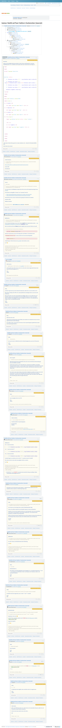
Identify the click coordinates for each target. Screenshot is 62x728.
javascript (18, 58)
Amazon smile (25, 429)
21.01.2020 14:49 (19, 682)
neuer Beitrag (13, 5)
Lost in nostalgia (9, 259)
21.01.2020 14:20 (17, 391)
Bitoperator (32, 618)
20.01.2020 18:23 (17, 215)
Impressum (18, 726)
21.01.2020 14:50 (17, 703)
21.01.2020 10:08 (12, 312)
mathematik (25, 533)
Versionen (13, 58)
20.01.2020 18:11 (15, 179)
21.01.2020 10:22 (14, 586)
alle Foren (8, 151)
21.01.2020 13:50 (15, 354)
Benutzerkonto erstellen (23, 151)
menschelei (18, 261)
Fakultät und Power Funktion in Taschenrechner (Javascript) (19, 57)
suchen (32, 5)
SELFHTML (4, 1)
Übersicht (18, 5)
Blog (17, 1)
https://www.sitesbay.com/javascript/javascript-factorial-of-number (18, 195)
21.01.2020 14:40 (15, 662)
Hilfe (35, 5)
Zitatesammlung (27, 5)
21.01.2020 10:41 (18, 641)
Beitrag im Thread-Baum (31, 151)
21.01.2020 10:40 (20, 607)
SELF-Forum (5, 57)
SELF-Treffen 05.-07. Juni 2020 (18, 204)
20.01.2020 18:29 (14, 261)
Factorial (6, 190)
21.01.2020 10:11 (15, 499)
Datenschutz (22, 726)
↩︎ (20, 473)
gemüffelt (19, 240)
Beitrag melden (5, 148)
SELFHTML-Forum (12, 151)
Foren (22, 5)
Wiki (9, 1)
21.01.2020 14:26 (21, 414)
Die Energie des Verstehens (10, 726)
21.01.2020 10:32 (16, 334)
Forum (13, 1)
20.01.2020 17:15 (9, 58)
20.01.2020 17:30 (15, 156)
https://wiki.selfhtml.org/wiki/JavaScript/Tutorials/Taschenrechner (16, 164)
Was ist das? (30, 429)
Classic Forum (30, 726)
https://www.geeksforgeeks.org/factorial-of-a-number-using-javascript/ (19, 194)
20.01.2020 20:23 (17, 439)
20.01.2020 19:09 (12, 285)
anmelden (17, 151)
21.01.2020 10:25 (18, 561)
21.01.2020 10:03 (12, 484)
